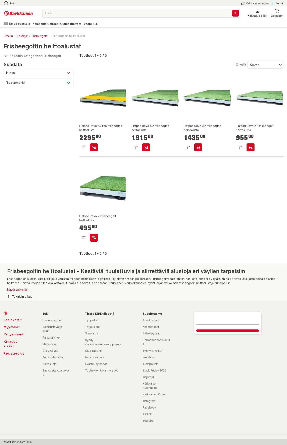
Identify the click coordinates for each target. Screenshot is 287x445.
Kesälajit (22, 35)
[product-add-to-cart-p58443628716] (94, 147)
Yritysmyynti (14, 334)
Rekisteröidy (14, 353)
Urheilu (8, 35)
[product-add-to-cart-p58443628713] (146, 147)
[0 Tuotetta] (277, 13)
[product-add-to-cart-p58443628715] (198, 147)
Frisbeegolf (39, 35)
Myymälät (12, 327)
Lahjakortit (13, 320)
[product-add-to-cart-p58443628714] (251, 147)
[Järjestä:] (265, 64)
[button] (257, 13)
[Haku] (235, 13)
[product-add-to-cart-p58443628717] (94, 238)
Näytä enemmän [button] (17, 289)
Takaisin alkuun (20, 297)
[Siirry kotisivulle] (18, 13)
